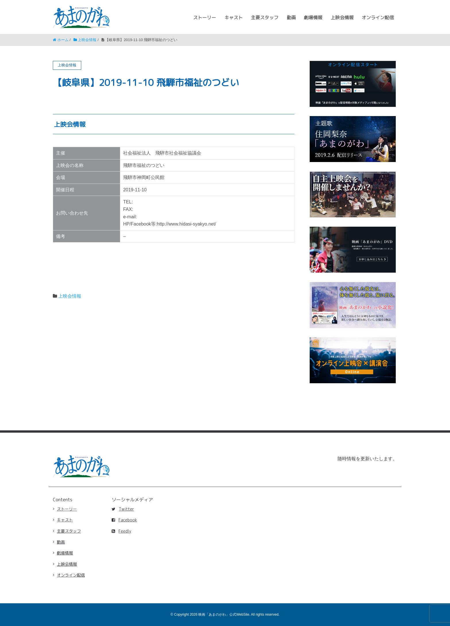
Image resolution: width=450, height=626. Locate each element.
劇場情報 (313, 17)
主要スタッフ (264, 17)
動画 (291, 17)
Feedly (121, 531)
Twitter (123, 509)
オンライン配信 (378, 17)
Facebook (124, 520)
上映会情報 (342, 17)
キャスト (233, 17)
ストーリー (204, 17)
